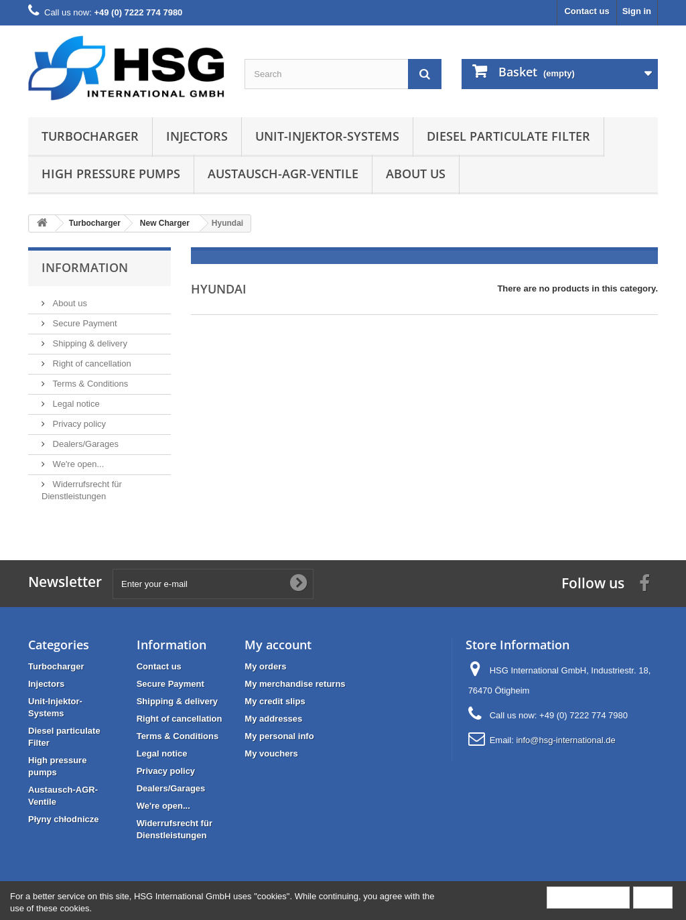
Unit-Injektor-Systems (327, 136)
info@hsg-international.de (565, 740)
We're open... (77, 464)
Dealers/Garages (84, 444)
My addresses (273, 719)
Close (653, 897)
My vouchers (271, 753)
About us (415, 174)
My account (278, 645)
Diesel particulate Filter (508, 136)
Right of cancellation (90, 363)
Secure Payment (83, 323)
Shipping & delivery (88, 343)
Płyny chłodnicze (63, 819)
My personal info (279, 736)
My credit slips (275, 701)
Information (85, 267)
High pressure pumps (111, 174)
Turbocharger (90, 136)
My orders (265, 666)
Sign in (636, 11)
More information (588, 897)
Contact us (586, 11)
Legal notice (75, 404)
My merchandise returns (295, 684)
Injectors (197, 136)
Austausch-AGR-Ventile (283, 174)
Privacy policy (78, 424)
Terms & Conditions (89, 384)
